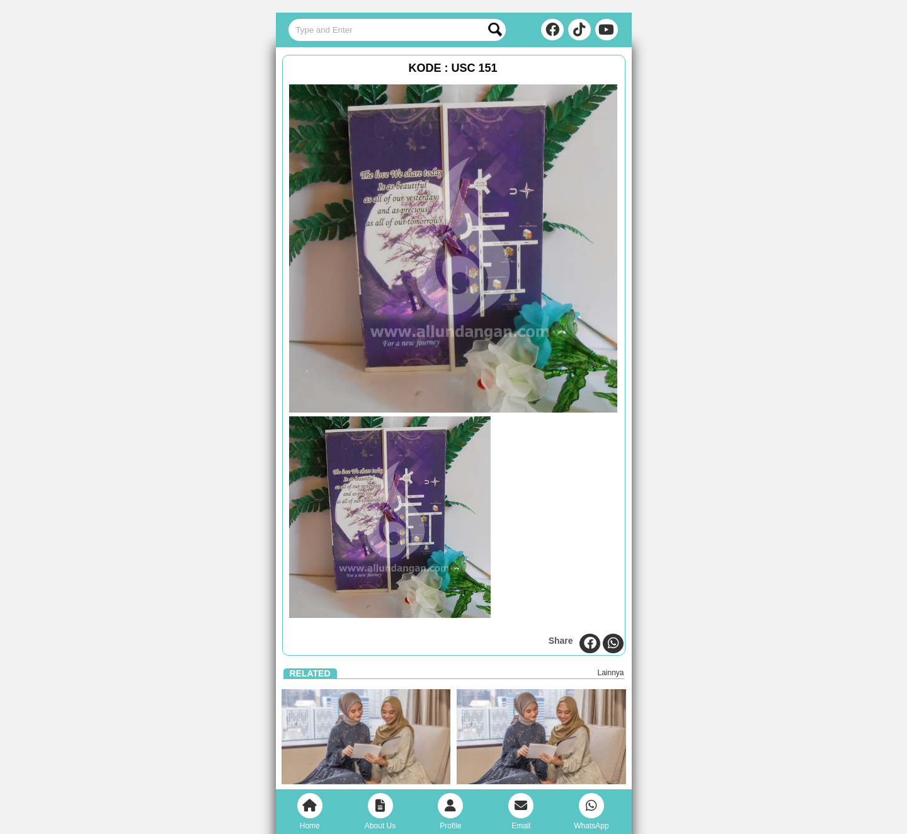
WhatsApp (591, 811)
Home (309, 811)
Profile (450, 811)
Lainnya (610, 672)
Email (520, 811)
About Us (380, 811)
